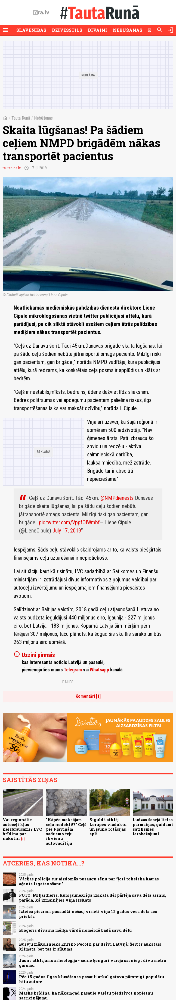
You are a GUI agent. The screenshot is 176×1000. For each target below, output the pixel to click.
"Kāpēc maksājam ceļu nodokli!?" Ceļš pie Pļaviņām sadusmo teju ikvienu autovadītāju (66, 831)
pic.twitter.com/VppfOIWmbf (69, 522)
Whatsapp (99, 669)
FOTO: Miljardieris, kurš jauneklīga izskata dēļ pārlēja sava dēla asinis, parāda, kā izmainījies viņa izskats (92, 897)
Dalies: (68, 682)
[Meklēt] (159, 30)
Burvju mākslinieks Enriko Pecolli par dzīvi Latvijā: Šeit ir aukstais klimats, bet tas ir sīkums (90, 946)
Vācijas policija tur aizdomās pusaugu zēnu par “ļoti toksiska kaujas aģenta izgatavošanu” (89, 881)
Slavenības (31, 30)
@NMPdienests (117, 498)
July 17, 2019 (67, 530)
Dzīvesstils (67, 30)
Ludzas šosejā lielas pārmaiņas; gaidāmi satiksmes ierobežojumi (153, 826)
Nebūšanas (127, 30)
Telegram (73, 669)
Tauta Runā (20, 118)
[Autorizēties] (170, 30)
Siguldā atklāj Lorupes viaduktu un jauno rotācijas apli (107, 826)
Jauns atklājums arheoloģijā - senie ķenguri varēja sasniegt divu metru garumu (92, 963)
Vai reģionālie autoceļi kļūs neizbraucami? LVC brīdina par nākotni (22, 829)
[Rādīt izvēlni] (5, 30)
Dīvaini (97, 30)
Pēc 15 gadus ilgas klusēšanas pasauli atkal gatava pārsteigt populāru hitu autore (91, 979)
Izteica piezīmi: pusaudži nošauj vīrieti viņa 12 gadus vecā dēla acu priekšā (88, 914)
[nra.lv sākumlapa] (41, 12)
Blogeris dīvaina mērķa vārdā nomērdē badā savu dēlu (75, 930)
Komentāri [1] (88, 696)
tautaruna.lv (12, 168)
